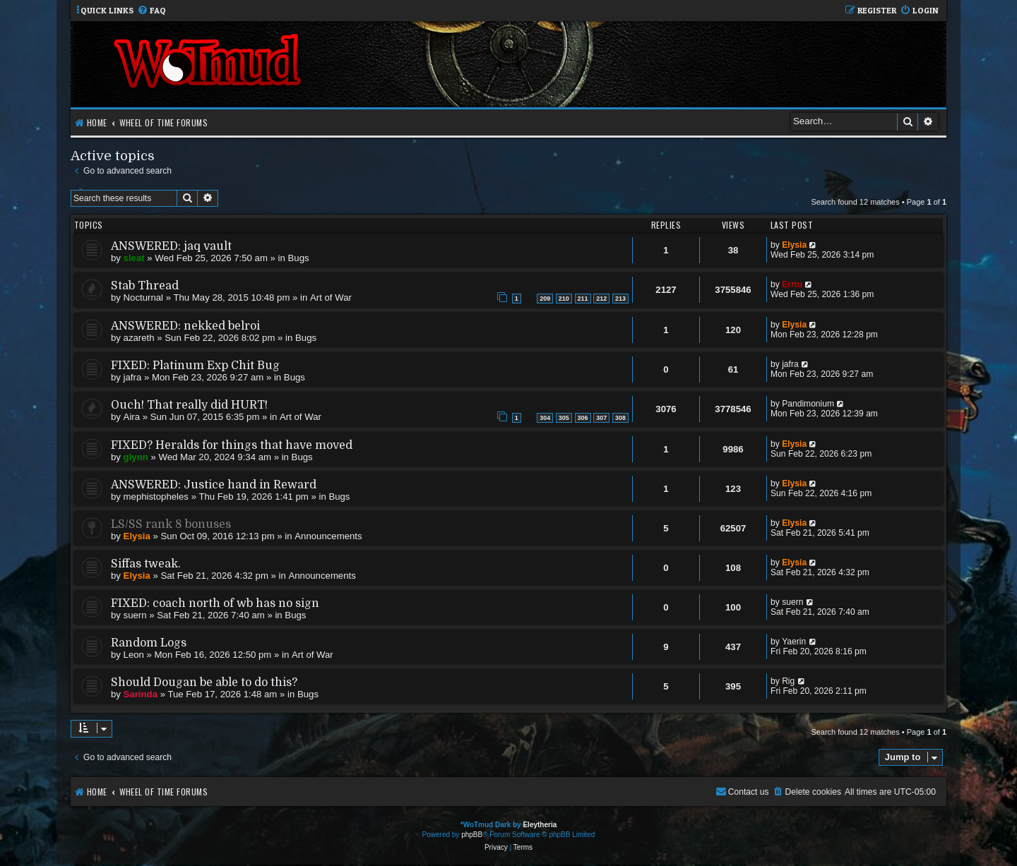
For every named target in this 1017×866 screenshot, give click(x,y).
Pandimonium (808, 404)
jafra (133, 377)
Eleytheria (540, 825)
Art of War (331, 297)
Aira (132, 416)
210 (564, 298)
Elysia (794, 245)
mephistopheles (156, 496)
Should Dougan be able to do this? (204, 682)
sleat (134, 258)
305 (564, 417)
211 (583, 298)
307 (601, 417)
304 (545, 417)
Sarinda (140, 694)
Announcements (328, 536)
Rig (788, 681)
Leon (134, 654)
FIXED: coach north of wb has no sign (215, 603)
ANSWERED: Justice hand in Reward (213, 485)
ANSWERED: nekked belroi (185, 326)
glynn (136, 457)
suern (135, 615)
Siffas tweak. (146, 564)
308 (620, 417)
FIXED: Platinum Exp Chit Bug (195, 365)
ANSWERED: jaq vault (171, 246)
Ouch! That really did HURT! (189, 405)
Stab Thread (145, 285)
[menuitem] (151, 10)
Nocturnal (143, 297)
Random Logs (148, 643)
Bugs (298, 258)
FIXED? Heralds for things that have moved (231, 445)
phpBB (471, 834)
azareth (139, 337)
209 (545, 298)
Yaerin (794, 642)
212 (601, 298)
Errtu (792, 284)
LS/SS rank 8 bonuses (171, 524)
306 (583, 417)
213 (620, 298)
